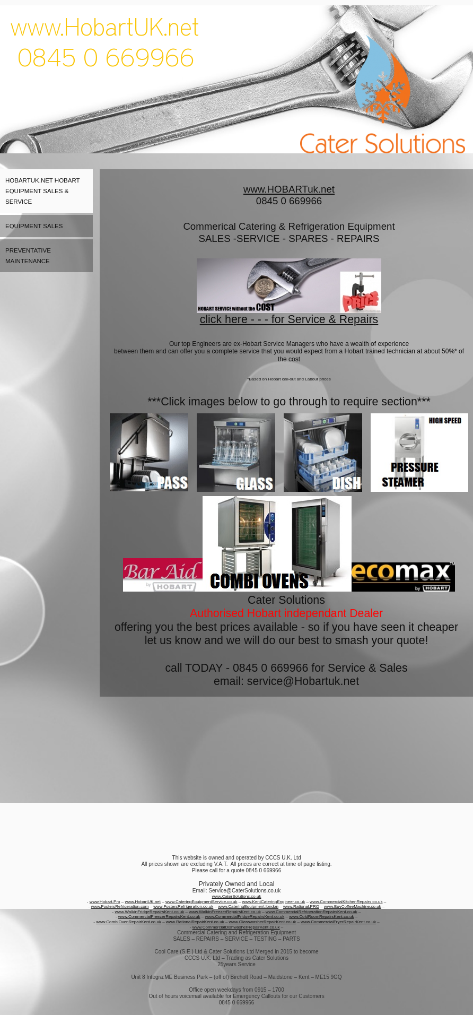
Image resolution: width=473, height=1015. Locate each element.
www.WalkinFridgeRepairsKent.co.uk (149, 911)
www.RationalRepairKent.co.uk (195, 921)
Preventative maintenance (28, 255)
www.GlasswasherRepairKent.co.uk (262, 921)
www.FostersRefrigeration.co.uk (183, 906)
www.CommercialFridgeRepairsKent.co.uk (244, 916)
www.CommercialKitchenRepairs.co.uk (346, 901)
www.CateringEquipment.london (248, 906)
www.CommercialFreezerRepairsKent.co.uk (159, 916)
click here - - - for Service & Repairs (289, 319)
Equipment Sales (34, 226)
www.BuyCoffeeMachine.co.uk (352, 906)
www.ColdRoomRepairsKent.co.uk (321, 916)
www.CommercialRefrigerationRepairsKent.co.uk (311, 911)
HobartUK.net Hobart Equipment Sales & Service (42, 191)
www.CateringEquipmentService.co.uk (201, 901)
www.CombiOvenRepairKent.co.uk (128, 921)
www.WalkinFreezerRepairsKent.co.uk (225, 911)
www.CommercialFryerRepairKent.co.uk (338, 921)
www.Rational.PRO (301, 906)
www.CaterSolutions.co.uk (236, 896)
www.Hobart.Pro (105, 901)
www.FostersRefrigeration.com (119, 906)
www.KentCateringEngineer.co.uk (273, 901)
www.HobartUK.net (143, 901)
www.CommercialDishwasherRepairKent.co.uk (236, 927)
